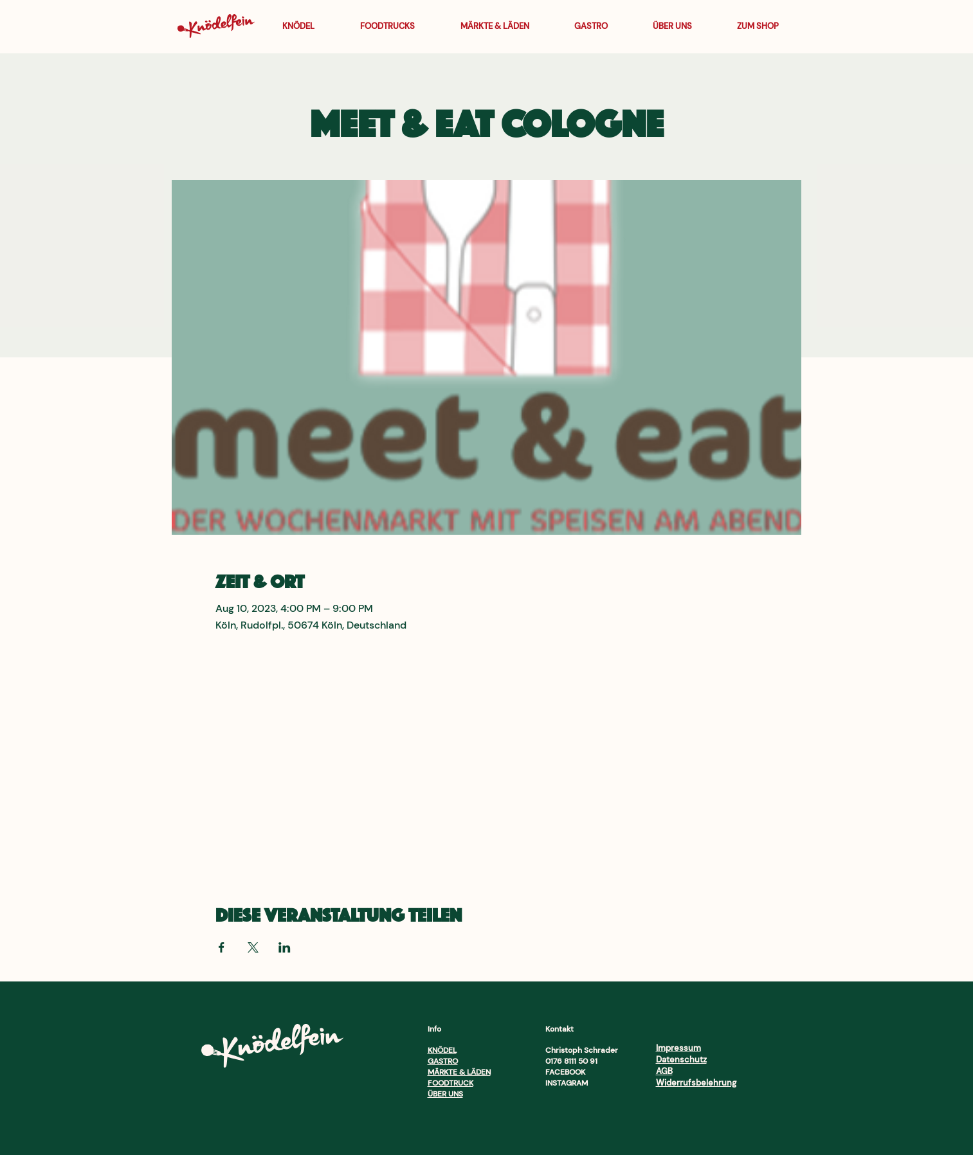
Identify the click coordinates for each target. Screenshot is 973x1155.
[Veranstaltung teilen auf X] (253, 947)
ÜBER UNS (445, 1094)
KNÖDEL (442, 1050)
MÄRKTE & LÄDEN (459, 1072)
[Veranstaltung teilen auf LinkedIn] (284, 947)
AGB (664, 1071)
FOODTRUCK (450, 1083)
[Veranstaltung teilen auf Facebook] (221, 947)
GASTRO (443, 1061)
